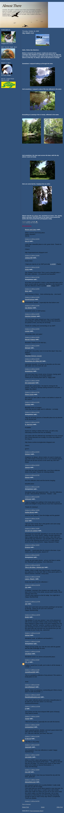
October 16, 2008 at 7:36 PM (32, 510)
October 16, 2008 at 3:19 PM (32, 297)
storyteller (28, 757)
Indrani (27, 635)
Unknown (28, 499)
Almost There (11, 6)
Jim (26, 587)
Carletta (27, 404)
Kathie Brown (29, 512)
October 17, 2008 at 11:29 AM (32, 694)
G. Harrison (29, 424)
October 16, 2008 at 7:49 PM (32, 545)
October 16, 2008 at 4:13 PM (32, 402)
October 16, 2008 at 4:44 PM (32, 422)
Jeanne (27, 467)
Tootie (27, 718)
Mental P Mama (30, 339)
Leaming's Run (29, 222)
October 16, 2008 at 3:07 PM (32, 277)
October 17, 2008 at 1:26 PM (32, 716)
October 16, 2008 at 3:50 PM (32, 359)
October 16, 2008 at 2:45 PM (32, 239)
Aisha (27, 269)
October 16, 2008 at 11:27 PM (32, 601)
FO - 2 (27, 662)
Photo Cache (29, 394)
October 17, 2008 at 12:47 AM (32, 651)
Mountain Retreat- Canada (33, 356)
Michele (27, 348)
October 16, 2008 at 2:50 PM (32, 255)
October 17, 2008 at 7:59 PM (32, 779)
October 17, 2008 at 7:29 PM (32, 755)
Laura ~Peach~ (30, 579)
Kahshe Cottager (30, 316)
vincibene (28, 653)
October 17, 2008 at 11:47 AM (32, 706)
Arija (26, 521)
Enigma (27, 547)
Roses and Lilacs (30, 229)
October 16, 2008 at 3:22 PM (32, 305)
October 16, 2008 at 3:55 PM (32, 369)
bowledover (29, 371)
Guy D (27, 241)
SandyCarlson (29, 299)
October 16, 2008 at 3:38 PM (32, 345)
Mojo (26, 291)
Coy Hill (27, 772)
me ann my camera (31, 530)
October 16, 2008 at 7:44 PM (32, 528)
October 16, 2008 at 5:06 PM (32, 465)
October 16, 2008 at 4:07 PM (32, 392)
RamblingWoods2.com (32, 697)
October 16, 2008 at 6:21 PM (32, 486)
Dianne (27, 477)
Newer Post (25, 807)
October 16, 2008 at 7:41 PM (32, 518)
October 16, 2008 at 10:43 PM (32, 576)
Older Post (60, 807)
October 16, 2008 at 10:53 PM (32, 585)
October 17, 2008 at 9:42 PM (32, 801)
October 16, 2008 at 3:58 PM (32, 380)
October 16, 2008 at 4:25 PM (32, 412)
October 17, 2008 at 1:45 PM (32, 724)
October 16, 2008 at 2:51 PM (32, 267)
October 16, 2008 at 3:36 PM (32, 337)
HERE (49, 286)
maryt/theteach (30, 687)
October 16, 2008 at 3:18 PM (32, 289)
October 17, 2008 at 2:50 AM (32, 660)
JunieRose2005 (30, 672)
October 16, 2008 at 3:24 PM (32, 314)
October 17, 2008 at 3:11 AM (32, 670)
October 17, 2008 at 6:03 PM (32, 745)
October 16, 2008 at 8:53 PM (32, 555)
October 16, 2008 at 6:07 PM (32, 475)
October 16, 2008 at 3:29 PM (32, 329)
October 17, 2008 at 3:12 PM (32, 736)
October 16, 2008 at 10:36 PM (32, 565)
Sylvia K (27, 454)
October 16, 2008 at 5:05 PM (32, 452)
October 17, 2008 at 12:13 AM (32, 641)
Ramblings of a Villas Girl (33, 361)
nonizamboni (29, 727)
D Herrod (28, 738)
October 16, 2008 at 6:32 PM (32, 496)
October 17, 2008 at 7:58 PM (32, 769)
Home (42, 807)
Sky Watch (35, 215)
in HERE (53, 264)
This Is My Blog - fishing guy (34, 567)
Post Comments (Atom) (36, 810)
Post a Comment (26, 804)
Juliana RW (29, 258)
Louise (27, 331)
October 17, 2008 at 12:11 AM (32, 633)
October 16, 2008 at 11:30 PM (32, 615)
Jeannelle (28, 747)
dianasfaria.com (30, 782)
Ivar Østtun (28, 308)
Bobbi (27, 617)
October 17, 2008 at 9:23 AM (32, 684)
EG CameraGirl (30, 383)
